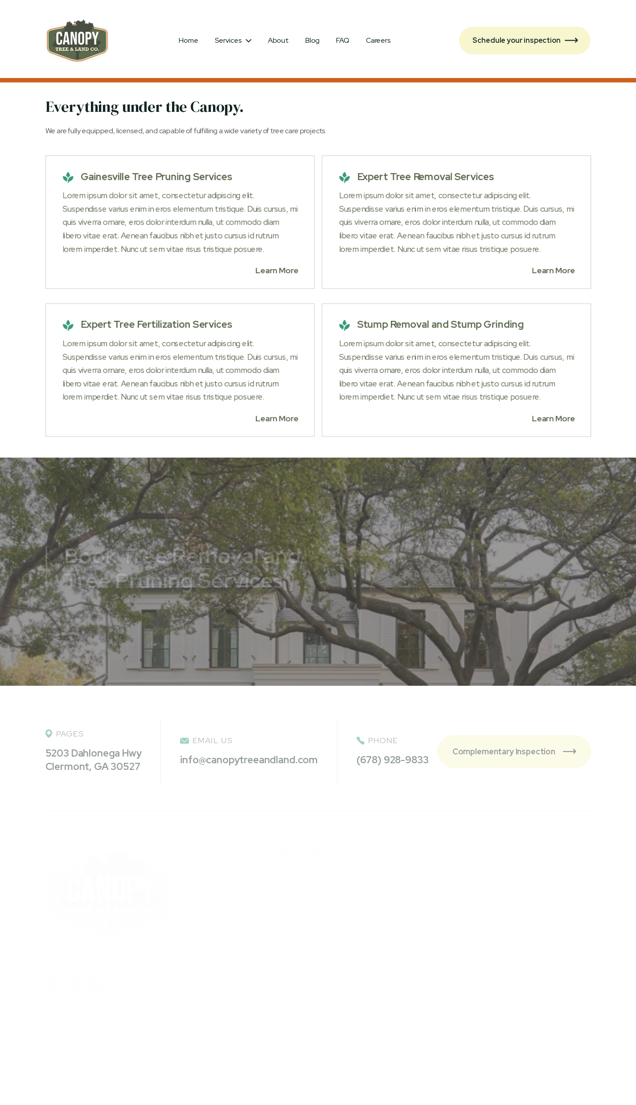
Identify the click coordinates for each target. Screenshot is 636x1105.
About (278, 40)
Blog (312, 40)
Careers (378, 40)
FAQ (342, 40)
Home (188, 40)
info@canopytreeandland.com (249, 759)
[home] (77, 40)
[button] (233, 40)
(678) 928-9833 (393, 759)
